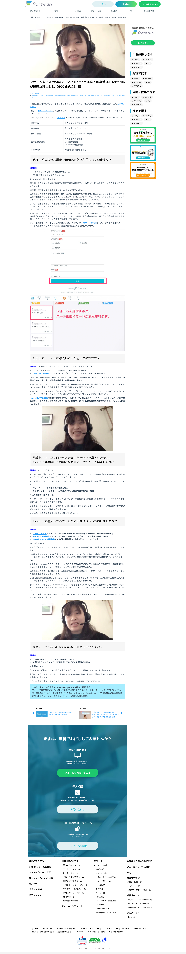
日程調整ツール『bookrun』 (140, 907)
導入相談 (126, 4)
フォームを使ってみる (149, 4)
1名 (148, 63)
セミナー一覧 (134, 886)
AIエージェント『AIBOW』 (139, 903)
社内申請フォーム (70, 896)
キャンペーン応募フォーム (74, 888)
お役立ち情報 (149, 11)
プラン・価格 (96, 11)
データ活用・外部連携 (78, 95)
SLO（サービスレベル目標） (85, 931)
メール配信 (100, 884)
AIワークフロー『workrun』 (140, 899)
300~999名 (136, 63)
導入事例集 (35, 17)
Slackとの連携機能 (41, 536)
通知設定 (107, 95)
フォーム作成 (101, 865)
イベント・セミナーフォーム (75, 884)
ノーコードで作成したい (95, 95)
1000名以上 (136, 67)
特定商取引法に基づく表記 (42, 931)
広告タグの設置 (39, 533)
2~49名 (42, 95)
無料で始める (143, 43)
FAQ (131, 11)
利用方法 (77, 11)
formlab (131, 916)
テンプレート (58, 11)
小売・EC (35, 95)
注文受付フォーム (70, 873)
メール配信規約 (139, 928)
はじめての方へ (36, 11)
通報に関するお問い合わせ (112, 931)
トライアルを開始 (77, 846)
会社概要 (34, 928)
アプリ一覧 (100, 892)
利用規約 (125, 928)
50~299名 (147, 60)
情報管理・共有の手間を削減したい (58, 95)
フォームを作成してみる (78, 773)
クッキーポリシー (110, 928)
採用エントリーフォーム (73, 892)
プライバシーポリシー (89, 928)
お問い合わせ (77, 809)
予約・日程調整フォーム (73, 877)
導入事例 (113, 11)
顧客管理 (99, 888)
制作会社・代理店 (70, 900)
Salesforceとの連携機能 (44, 539)
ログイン (103, 4)
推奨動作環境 (63, 931)
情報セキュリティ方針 (66, 928)
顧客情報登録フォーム (72, 880)
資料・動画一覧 (135, 882)
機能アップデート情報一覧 (139, 889)
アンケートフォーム (71, 869)
